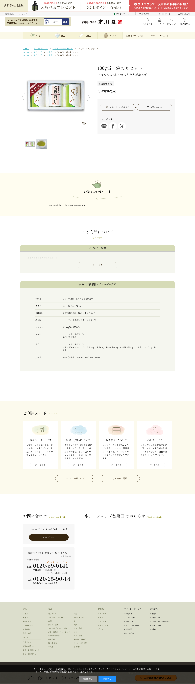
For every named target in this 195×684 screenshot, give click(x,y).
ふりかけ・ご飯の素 (55, 618)
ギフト (26, 638)
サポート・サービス (132, 609)
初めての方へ (145, 13)
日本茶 (25, 614)
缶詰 (75, 626)
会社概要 (153, 614)
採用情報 (153, 630)
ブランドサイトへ (124, 13)
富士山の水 (52, 644)
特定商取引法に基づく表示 (160, 622)
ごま (75, 633)
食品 (50, 609)
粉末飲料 (26, 630)
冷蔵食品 (51, 640)
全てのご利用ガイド (75, 480)
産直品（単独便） (80, 640)
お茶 (25, 609)
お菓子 (50, 648)
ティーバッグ (28, 626)
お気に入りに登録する (84, 124)
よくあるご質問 (120, 480)
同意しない (88, 678)
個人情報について (156, 618)
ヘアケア (101, 618)
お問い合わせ (184, 13)
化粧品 (101, 609)
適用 (65, 22)
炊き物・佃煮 (53, 626)
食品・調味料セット (30, 655)
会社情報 (154, 609)
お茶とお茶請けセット (31, 651)
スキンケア (102, 614)
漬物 (50, 622)
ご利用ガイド (165, 13)
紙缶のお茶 (27, 622)
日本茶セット (28, 643)
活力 (75, 614)
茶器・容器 (27, 634)
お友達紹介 (128, 630)
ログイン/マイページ (132, 626)
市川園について (155, 626)
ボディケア (102, 622)
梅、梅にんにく (54, 614)
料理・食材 (78, 629)
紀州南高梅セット (29, 647)
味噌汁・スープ (79, 618)
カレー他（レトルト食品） (58, 629)
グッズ (100, 630)
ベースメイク (103, 626)
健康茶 (25, 618)
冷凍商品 (77, 648)
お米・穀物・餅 (54, 636)
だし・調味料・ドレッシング (59, 633)
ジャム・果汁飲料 (80, 644)
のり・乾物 (78, 636)
